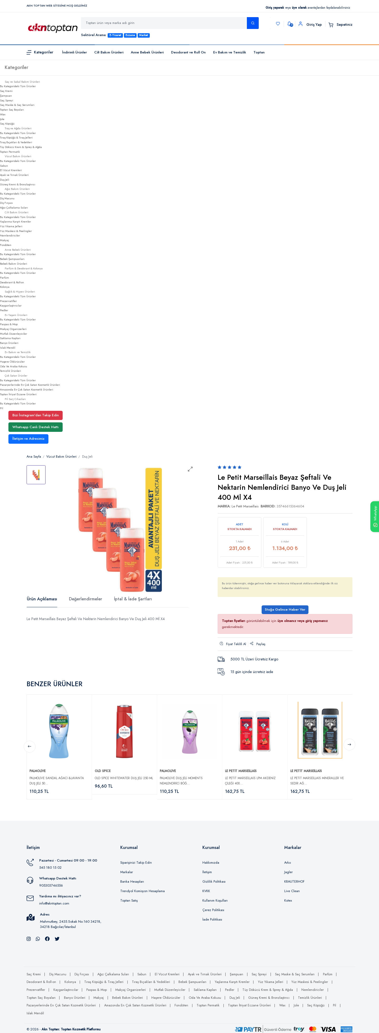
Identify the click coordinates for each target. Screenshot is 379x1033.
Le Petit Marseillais (245, 506)
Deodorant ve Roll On (188, 52)
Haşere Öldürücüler (12, 361)
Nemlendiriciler (10, 235)
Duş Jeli (4, 179)
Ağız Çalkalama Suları (14, 207)
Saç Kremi (6, 91)
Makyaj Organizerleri (13, 329)
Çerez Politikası (213, 907)
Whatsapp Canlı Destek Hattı (35, 426)
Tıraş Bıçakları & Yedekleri (16, 142)
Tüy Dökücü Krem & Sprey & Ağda (21, 147)
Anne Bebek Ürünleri (147, 52)
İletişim (207, 869)
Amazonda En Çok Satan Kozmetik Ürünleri (26, 389)
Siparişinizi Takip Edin (136, 860)
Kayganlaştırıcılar (11, 305)
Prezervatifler (8, 301)
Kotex (288, 898)
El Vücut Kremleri (11, 170)
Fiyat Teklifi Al (233, 644)
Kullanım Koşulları (215, 898)
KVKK (206, 888)
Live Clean (292, 888)
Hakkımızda (210, 860)
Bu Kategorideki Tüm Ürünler (18, 86)
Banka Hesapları (132, 879)
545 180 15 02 (50, 865)
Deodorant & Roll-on (12, 282)
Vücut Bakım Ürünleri (61, 456)
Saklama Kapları (10, 338)
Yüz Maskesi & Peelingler (16, 231)
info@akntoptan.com (54, 901)
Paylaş (257, 644)
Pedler (4, 310)
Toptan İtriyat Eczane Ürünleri (18, 394)
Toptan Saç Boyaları (12, 109)
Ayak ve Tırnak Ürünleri (14, 175)
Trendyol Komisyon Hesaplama (142, 888)
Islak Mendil (7, 347)
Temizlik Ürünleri (10, 371)
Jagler (288, 869)
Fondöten (5, 245)
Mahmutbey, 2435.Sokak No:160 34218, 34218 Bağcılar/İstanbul (70, 922)
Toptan (259, 52)
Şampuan (6, 95)
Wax (3, 114)
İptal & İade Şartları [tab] (133, 599)
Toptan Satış (129, 898)
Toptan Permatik (10, 152)
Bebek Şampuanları (12, 259)
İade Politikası (212, 917)
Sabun (4, 166)
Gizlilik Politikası (214, 879)
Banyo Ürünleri (9, 343)
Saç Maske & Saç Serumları (17, 105)
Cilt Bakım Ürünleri (108, 52)
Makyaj (4, 240)
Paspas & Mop (9, 324)
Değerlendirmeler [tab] (85, 599)
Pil (1, 408)
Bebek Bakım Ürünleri (13, 263)
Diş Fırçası (6, 203)
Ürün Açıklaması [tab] (42, 599)
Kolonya (4, 287)
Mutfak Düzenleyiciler (13, 334)
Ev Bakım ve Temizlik (229, 52)
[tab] (36, 474)
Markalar (126, 869)
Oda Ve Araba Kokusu (13, 366)
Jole (2, 119)
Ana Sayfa (34, 456)
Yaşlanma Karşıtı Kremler (15, 221)
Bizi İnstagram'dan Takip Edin (35, 415)
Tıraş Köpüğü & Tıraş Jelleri (16, 137)
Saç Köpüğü (7, 123)
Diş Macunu (7, 198)
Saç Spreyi (6, 100)
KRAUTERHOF (294, 879)
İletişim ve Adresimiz (28, 438)
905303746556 (51, 883)
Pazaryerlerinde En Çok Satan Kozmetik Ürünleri (30, 385)
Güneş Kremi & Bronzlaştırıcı (17, 184)
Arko (287, 860)
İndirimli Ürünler (74, 52)
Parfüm (4, 277)
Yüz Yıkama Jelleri (11, 226)
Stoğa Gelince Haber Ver (285, 609)
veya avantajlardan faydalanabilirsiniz (308, 7)
